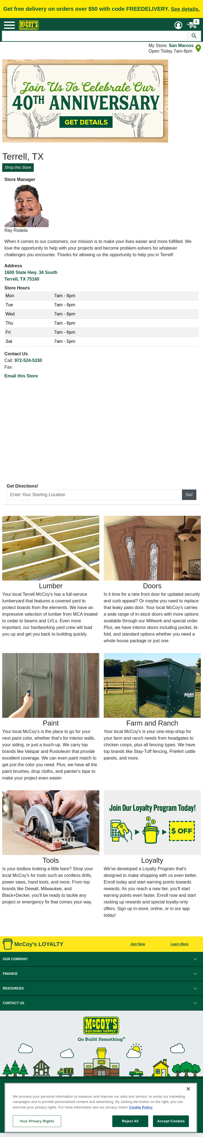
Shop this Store (18, 167)
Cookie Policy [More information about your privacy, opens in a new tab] (140, 1107)
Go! (189, 494)
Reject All (130, 1121)
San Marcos (181, 45)
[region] (100, 1108)
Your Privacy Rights (37, 1121)
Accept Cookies (171, 1121)
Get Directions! (22, 486)
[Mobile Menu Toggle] (9, 25)
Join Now (137, 944)
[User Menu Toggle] (178, 25)
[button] (101, 959)
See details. (185, 9)
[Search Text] (94, 36)
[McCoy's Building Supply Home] (29, 25)
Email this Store (21, 376)
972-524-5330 (28, 360)
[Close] (188, 1089)
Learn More (180, 944)
